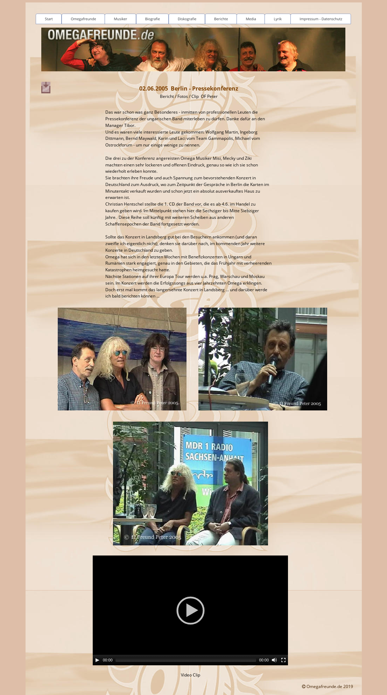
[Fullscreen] (283, 660)
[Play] (97, 660)
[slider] (185, 660)
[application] (190, 610)
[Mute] (274, 660)
